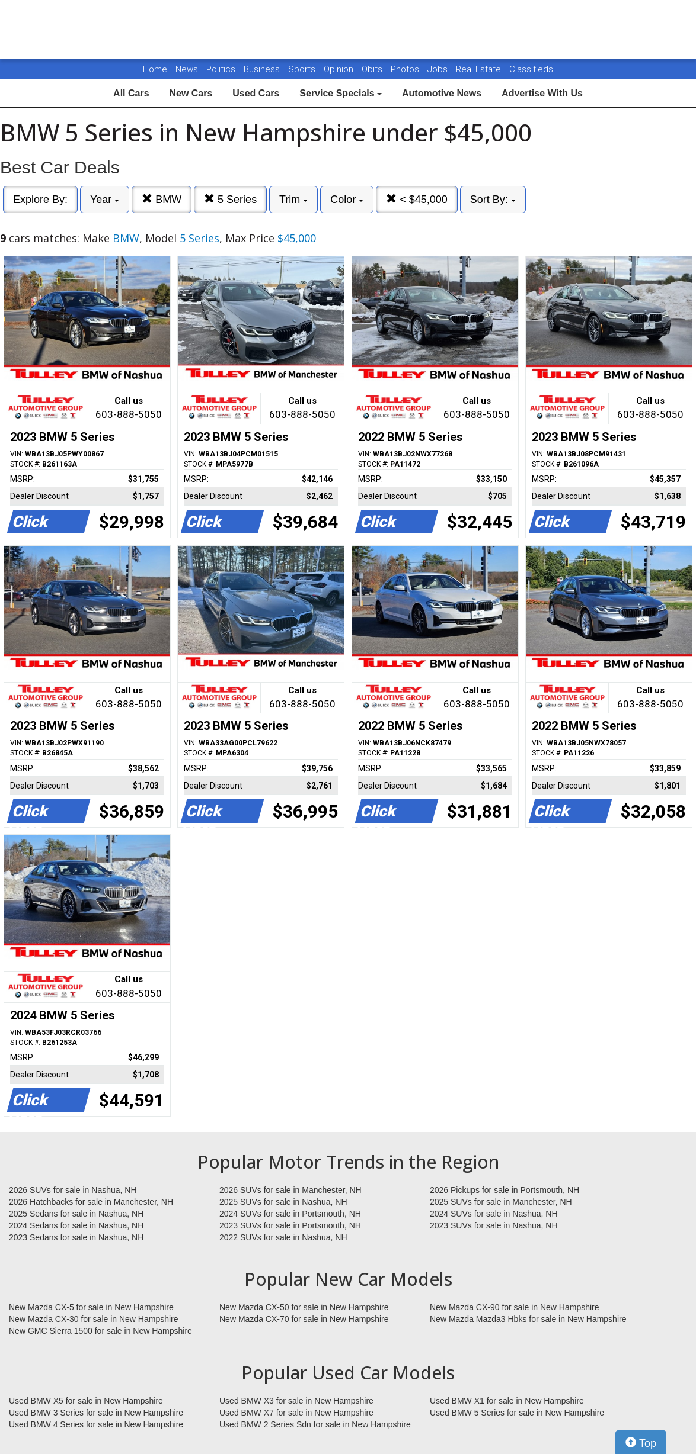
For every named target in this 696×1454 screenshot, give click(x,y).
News (186, 69)
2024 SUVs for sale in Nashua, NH (494, 1213)
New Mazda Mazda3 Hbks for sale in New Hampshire (528, 1319)
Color (346, 199)
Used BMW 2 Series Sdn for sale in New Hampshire (315, 1424)
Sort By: (493, 199)
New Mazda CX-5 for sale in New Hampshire (91, 1307)
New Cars (190, 93)
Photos (406, 69)
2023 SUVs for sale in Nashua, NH (494, 1225)
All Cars (131, 93)
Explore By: (40, 199)
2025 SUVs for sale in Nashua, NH (283, 1202)
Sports (303, 69)
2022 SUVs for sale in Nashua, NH (283, 1237)
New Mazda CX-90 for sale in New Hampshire (514, 1307)
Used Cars (255, 93)
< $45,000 (417, 199)
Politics (220, 69)
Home (155, 69)
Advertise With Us (542, 93)
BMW (161, 199)
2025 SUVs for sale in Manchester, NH (501, 1202)
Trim (293, 199)
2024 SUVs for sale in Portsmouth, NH (290, 1213)
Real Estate (479, 69)
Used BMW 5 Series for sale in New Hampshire (517, 1412)
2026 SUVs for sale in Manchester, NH (290, 1190)
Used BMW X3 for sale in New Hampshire (296, 1400)
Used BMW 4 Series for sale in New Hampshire (96, 1424)
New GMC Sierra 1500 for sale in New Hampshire (100, 1331)
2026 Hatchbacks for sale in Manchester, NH (91, 1202)
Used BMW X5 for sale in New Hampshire (86, 1400)
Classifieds (531, 69)
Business (263, 69)
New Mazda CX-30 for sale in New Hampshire (93, 1319)
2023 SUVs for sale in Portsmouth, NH (290, 1225)
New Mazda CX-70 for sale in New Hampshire (304, 1319)
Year (104, 199)
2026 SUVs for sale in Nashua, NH (73, 1190)
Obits (373, 69)
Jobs (438, 69)
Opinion (340, 69)
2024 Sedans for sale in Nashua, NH (76, 1225)
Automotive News (441, 93)
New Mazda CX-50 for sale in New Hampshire (304, 1307)
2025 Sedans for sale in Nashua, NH (76, 1213)
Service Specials (340, 93)
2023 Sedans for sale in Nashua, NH (76, 1237)
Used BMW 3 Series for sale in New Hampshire (96, 1412)
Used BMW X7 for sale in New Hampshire (296, 1412)
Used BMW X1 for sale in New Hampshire (507, 1400)
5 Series (230, 199)
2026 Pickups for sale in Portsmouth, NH (504, 1190)
